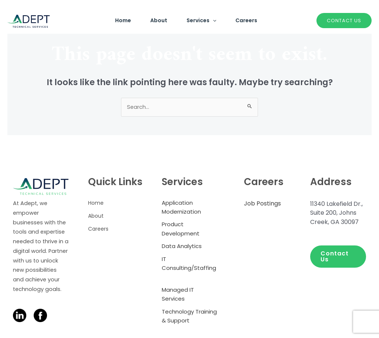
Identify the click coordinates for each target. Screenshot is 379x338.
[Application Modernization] (190, 207)
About (153, 20)
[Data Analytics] (182, 247)
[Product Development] (190, 229)
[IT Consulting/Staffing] (190, 269)
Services (200, 20)
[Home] (96, 203)
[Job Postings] (262, 204)
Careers (250, 20)
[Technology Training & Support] (190, 317)
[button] (338, 257)
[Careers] (98, 228)
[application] (211, 20)
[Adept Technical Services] (28, 20)
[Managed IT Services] (190, 296)
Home (113, 20)
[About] (96, 216)
